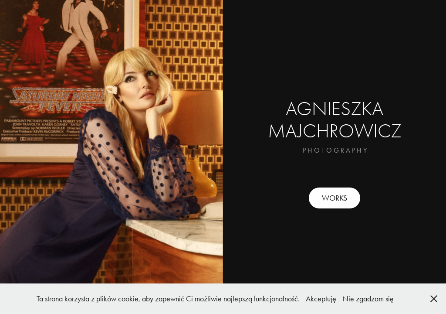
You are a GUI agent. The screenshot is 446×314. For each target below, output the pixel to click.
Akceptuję (321, 299)
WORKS (334, 198)
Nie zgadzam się (368, 299)
